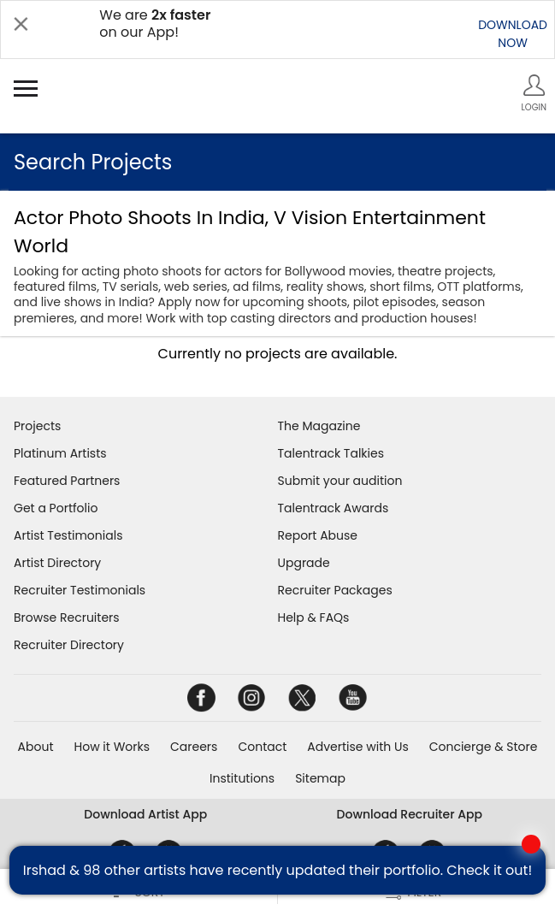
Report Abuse (318, 535)
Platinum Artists (60, 453)
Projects (37, 426)
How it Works (112, 746)
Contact (262, 746)
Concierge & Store (483, 746)
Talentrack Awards (333, 508)
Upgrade (304, 563)
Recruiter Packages (335, 590)
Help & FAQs (314, 617)
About (36, 746)
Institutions (242, 778)
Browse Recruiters (67, 617)
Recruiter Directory (69, 645)
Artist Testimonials (68, 535)
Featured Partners (67, 481)
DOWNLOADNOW (512, 33)
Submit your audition (340, 481)
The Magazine (319, 426)
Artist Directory (57, 563)
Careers (193, 746)
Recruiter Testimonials (79, 590)
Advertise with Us (357, 746)
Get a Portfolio (55, 508)
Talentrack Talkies (331, 453)
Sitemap (320, 778)
